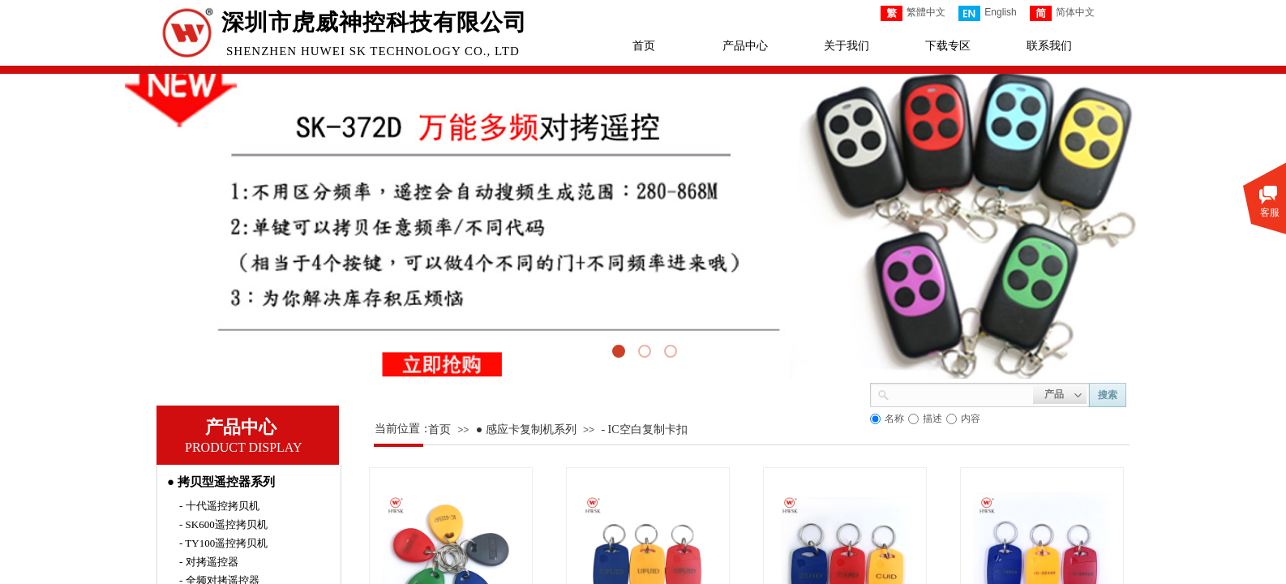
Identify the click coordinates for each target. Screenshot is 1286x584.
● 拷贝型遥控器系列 (221, 481)
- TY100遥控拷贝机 (223, 543)
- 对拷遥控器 (208, 562)
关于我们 (846, 46)
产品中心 (745, 46)
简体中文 (1062, 13)
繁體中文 (913, 13)
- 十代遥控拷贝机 (219, 506)
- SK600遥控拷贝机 (223, 524)
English (987, 13)
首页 (643, 46)
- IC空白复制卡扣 (644, 429)
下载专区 (948, 46)
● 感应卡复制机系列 (526, 429)
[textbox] (961, 393)
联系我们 (1049, 46)
